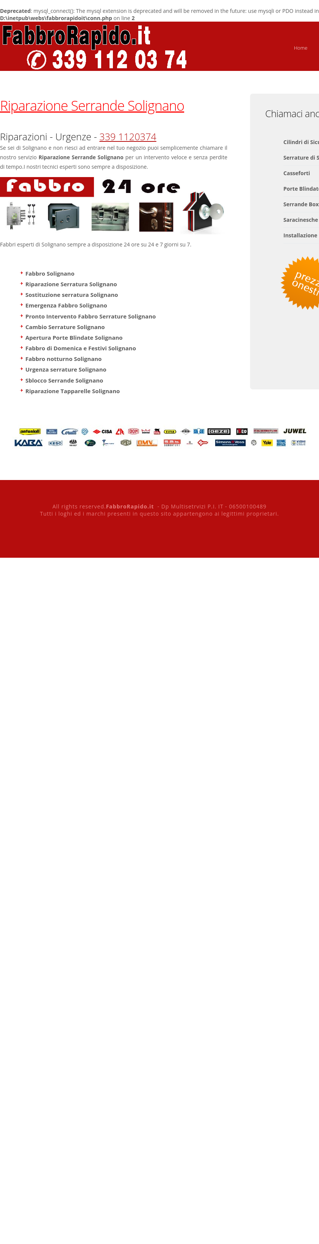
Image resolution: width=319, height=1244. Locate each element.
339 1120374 (127, 136)
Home (301, 47)
